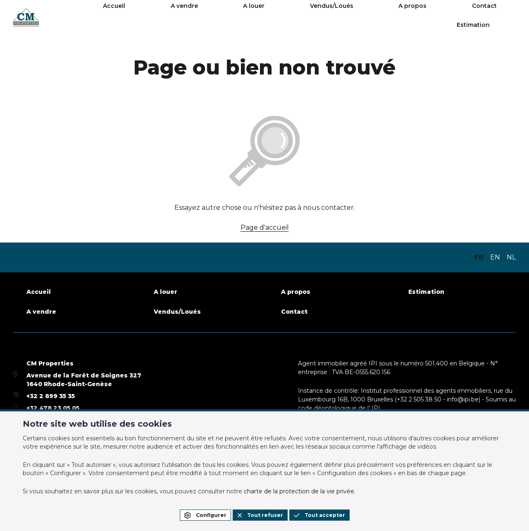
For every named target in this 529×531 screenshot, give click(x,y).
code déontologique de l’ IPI (339, 408)
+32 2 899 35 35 (50, 396)
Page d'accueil (265, 227)
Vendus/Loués (334, 17)
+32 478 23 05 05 (52, 408)
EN (495, 257)
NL (511, 257)
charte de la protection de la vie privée (299, 491)
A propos (390, 17)
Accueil (193, 17)
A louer (282, 17)
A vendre (238, 17)
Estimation (492, 17)
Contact (436, 17)
